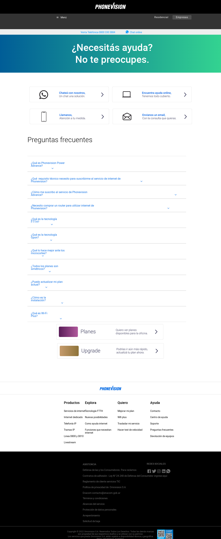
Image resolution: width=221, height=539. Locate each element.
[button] (61, 17)
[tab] (106, 164)
